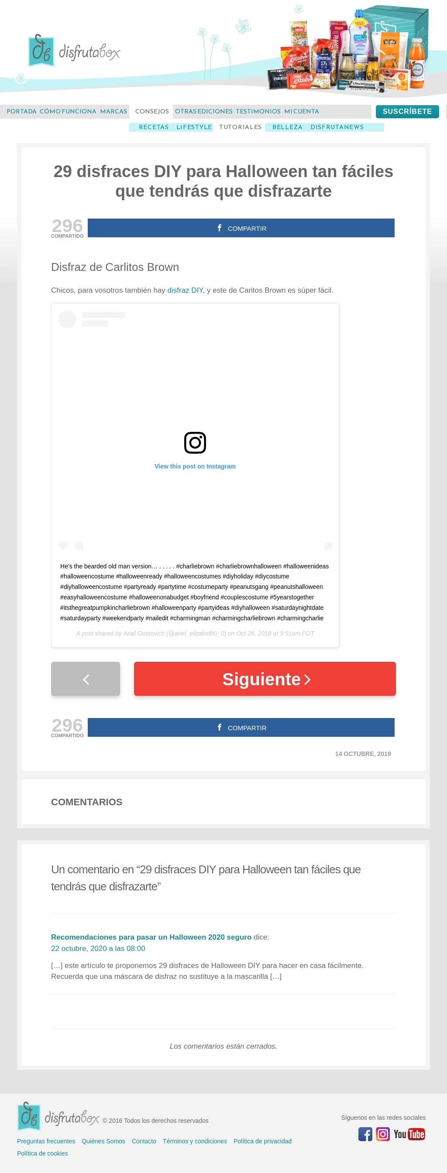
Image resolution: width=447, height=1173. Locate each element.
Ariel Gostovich (144, 633)
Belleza (287, 127)
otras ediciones (204, 111)
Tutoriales (240, 127)
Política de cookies (42, 1153)
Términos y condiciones (195, 1141)
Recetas (154, 127)
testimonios (258, 111)
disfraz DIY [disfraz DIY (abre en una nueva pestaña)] (185, 290)
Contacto (144, 1141)
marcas (113, 111)
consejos (152, 111)
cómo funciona (68, 111)
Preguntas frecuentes (46, 1141)
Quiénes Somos (103, 1141)
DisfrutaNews (337, 127)
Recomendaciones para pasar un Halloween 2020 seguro (151, 937)
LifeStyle (194, 127)
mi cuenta (301, 111)
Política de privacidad (263, 1141)
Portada (22, 111)
